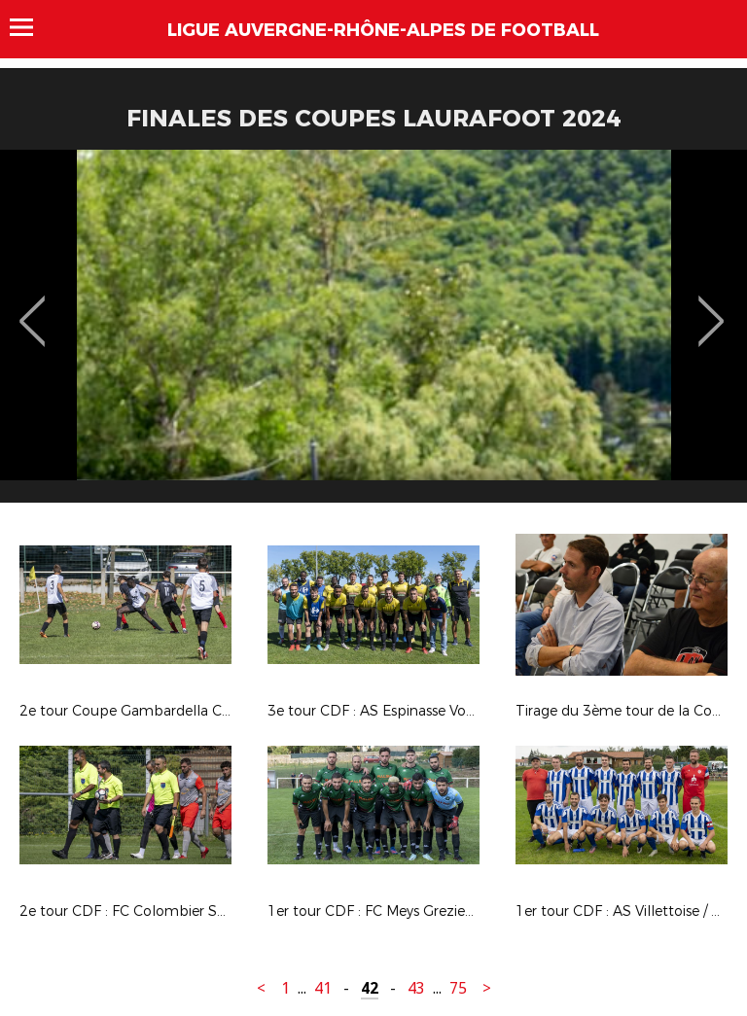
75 (458, 988)
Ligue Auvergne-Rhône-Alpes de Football (383, 30)
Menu (31, 27)
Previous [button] (33, 307)
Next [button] (711, 307)
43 (416, 988)
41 (323, 988)
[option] (373, 333)
